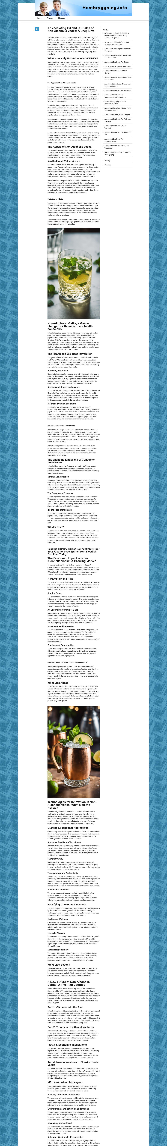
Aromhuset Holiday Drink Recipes (117, 115)
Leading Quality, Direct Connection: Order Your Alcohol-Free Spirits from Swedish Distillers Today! (73, 552)
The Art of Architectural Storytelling (117, 66)
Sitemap (61, 18)
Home (39, 18)
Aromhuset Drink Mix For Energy (117, 62)
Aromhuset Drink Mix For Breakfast (118, 91)
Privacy (50, 18)
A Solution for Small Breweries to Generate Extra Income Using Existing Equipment (117, 35)
